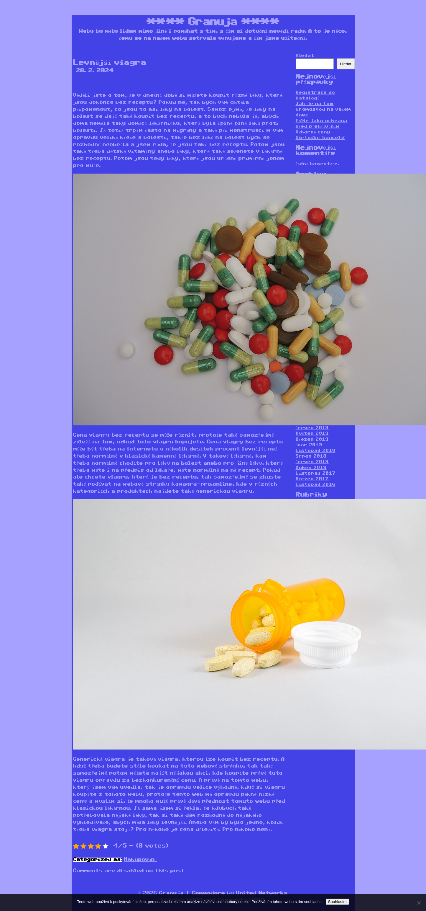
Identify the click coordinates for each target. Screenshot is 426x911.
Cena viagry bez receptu (245, 442)
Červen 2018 (312, 462)
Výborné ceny (313, 132)
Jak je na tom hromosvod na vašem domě (323, 109)
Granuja (212, 22)
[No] (419, 903)
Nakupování (140, 860)
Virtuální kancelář (320, 138)
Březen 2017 (312, 479)
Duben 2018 (311, 468)
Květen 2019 (312, 433)
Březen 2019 (312, 439)
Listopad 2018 (315, 451)
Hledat (305, 56)
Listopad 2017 (315, 473)
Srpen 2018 (311, 456)
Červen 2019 (312, 428)
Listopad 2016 (315, 484)
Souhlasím (337, 901)
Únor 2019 (309, 445)
